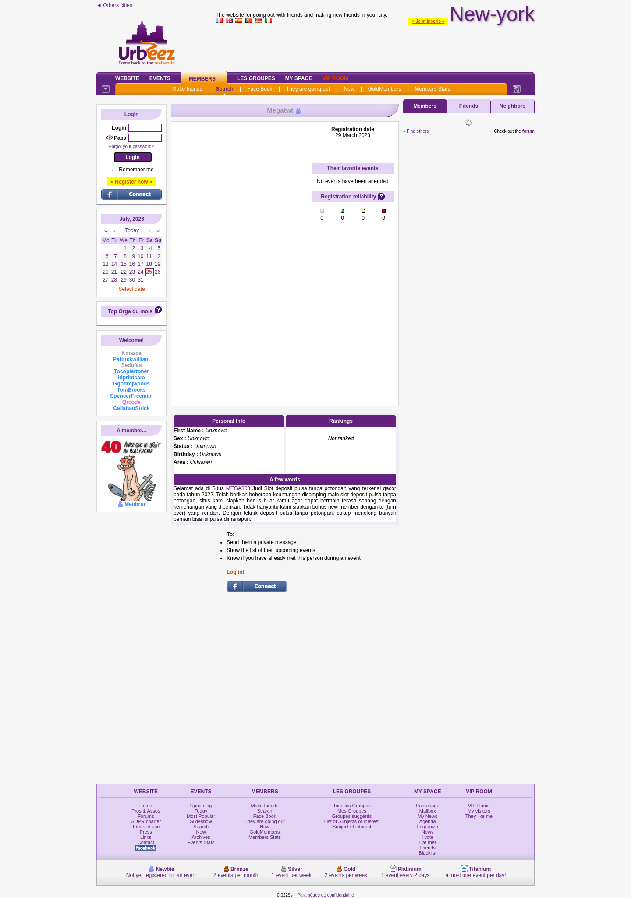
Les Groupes (256, 78)
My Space (298, 78)
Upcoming (201, 805)
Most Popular (201, 816)
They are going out (308, 89)
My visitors (479, 810)
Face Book (259, 89)
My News (427, 816)
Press (146, 831)
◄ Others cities (114, 5)
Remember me (136, 169)
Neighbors (512, 106)
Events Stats (201, 842)
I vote (427, 837)
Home (145, 805)
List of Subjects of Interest (352, 821)
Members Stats (432, 89)
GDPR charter (146, 821)
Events (159, 78)
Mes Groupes (351, 810)
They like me (479, 816)
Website (127, 78)
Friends (468, 106)
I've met (427, 842)
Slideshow (201, 821)
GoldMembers (384, 89)
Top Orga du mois (130, 311)
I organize (427, 826)
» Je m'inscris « (428, 21)
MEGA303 (238, 488)
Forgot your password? (131, 146)
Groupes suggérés (352, 816)
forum (528, 131)
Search (225, 89)
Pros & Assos (145, 810)
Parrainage (428, 805)
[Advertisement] (375, 45)
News (428, 831)
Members (202, 79)
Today (201, 810)
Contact (146, 842)
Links (146, 837)
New (349, 89)
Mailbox (427, 810)
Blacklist (427, 853)
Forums (146, 816)
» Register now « (131, 182)
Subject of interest (352, 826)
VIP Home (479, 805)
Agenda (427, 821)
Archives (201, 837)
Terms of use (146, 826)
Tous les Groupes (352, 805)
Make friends (187, 89)
